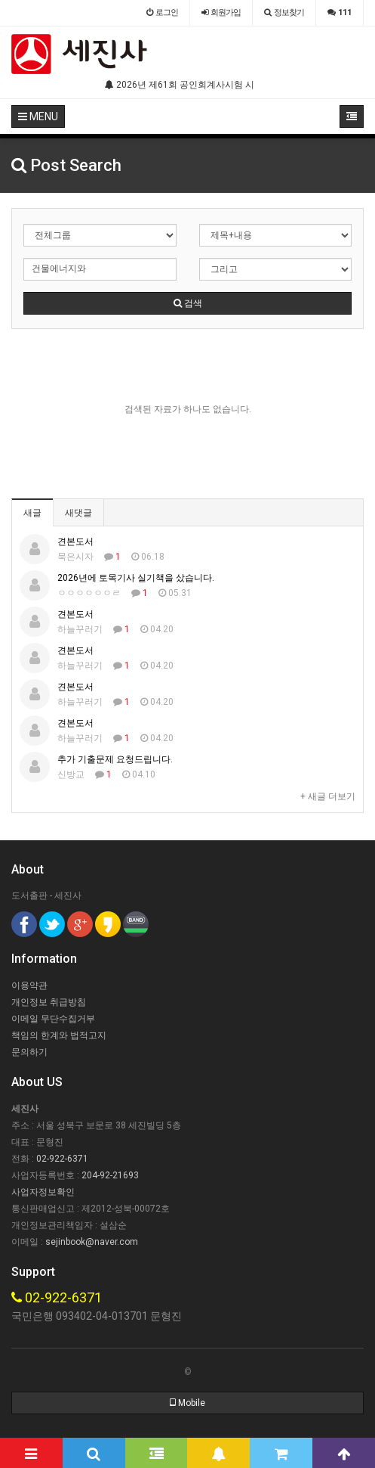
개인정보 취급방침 (48, 1002)
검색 (188, 303)
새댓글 (78, 512)
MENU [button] (38, 116)
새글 (32, 512)
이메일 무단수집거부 (53, 1018)
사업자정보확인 (43, 1192)
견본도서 (75, 541)
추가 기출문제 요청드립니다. (115, 759)
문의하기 (29, 1052)
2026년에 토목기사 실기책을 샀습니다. (135, 578)
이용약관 (29, 985)
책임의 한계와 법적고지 (58, 1035)
